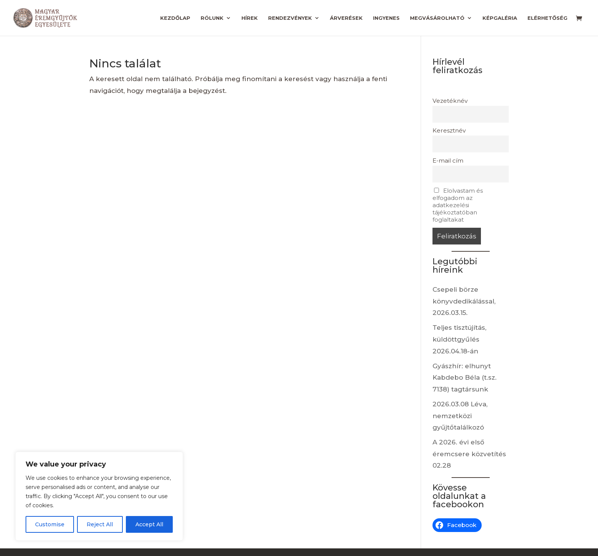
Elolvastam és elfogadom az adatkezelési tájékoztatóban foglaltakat (457, 205)
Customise (49, 524)
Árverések (346, 18)
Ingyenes (386, 18)
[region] (99, 496)
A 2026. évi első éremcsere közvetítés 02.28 (469, 453)
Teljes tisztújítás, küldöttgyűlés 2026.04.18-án (459, 339)
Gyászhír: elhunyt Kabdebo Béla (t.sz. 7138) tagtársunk (464, 377)
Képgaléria (499, 18)
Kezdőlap (175, 18)
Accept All (149, 524)
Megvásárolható (437, 18)
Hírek (249, 18)
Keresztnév (449, 130)
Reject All (100, 524)
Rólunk (212, 18)
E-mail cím (447, 160)
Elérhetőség (547, 18)
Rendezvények (290, 18)
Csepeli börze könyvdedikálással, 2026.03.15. (463, 301)
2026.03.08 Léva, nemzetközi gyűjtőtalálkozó (459, 415)
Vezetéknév (450, 100)
